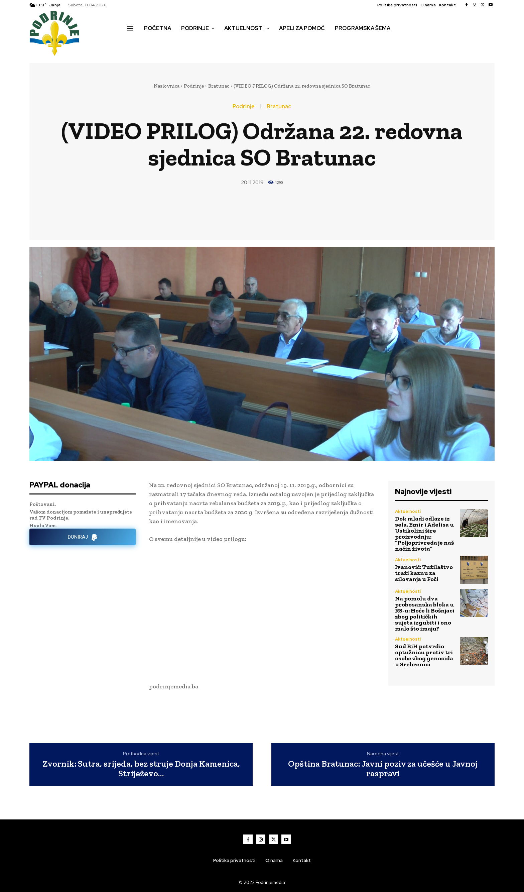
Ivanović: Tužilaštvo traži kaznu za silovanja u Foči (424, 573)
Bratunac (218, 86)
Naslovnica (166, 86)
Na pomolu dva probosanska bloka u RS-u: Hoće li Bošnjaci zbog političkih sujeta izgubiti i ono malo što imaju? (424, 613)
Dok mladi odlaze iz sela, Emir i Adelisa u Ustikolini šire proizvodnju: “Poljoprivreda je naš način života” (424, 533)
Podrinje (194, 86)
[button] (135, 42)
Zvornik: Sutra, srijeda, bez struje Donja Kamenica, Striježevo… (141, 768)
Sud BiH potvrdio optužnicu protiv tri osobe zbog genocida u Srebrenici (424, 655)
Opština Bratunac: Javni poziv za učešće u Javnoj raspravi (383, 768)
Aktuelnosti (408, 511)
